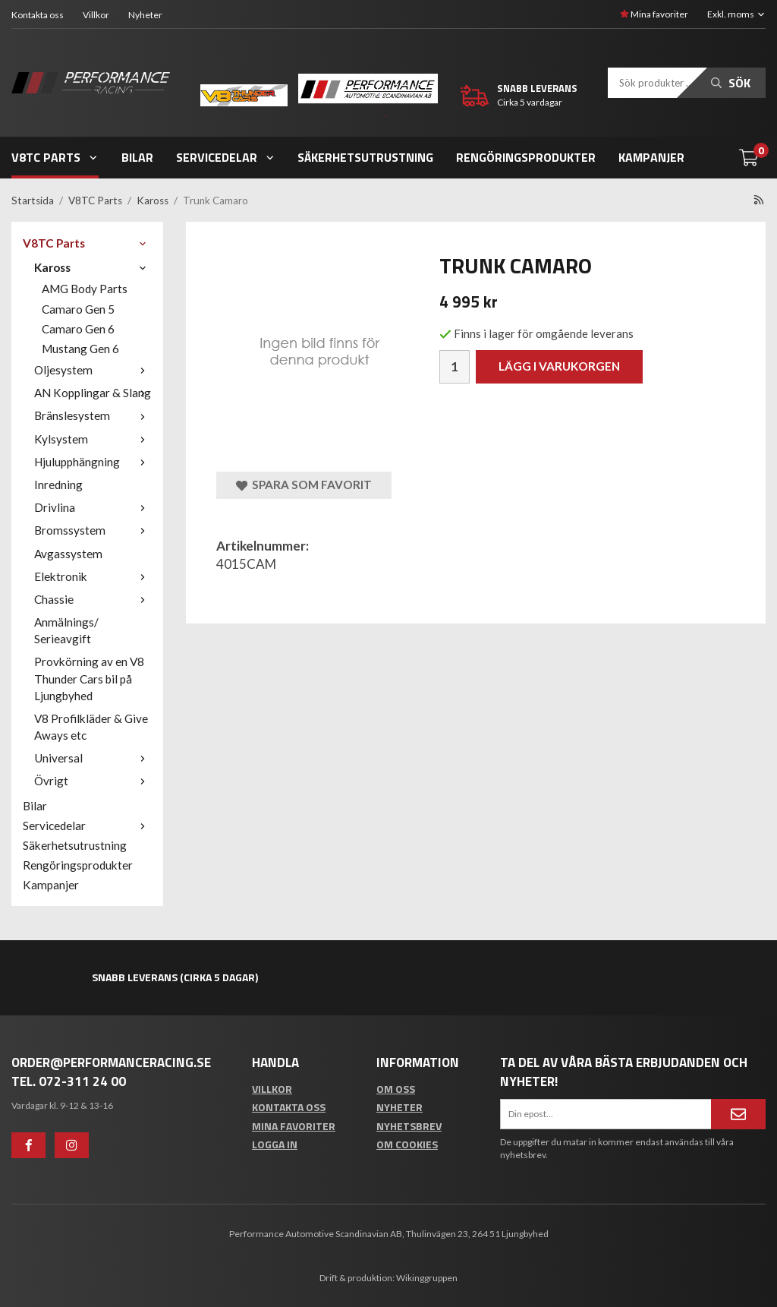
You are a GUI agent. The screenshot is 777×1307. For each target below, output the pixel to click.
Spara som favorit (304, 485)
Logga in (274, 1144)
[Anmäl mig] (738, 1114)
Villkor (96, 15)
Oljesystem (93, 370)
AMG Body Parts (84, 288)
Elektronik (93, 576)
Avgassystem (68, 553)
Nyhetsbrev (409, 1126)
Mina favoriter (654, 14)
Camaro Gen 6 (78, 329)
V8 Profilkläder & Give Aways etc (91, 727)
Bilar (137, 157)
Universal (93, 758)
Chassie (93, 599)
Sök (730, 83)
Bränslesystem (93, 415)
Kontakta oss (37, 15)
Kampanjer (651, 157)
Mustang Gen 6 (80, 348)
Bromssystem (93, 530)
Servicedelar (225, 157)
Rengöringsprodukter (526, 157)
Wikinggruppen (427, 1277)
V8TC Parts (55, 157)
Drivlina (93, 507)
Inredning (58, 484)
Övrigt (93, 781)
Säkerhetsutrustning (365, 157)
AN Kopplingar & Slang (93, 392)
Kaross (93, 267)
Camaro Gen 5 (78, 309)
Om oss (395, 1089)
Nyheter (145, 15)
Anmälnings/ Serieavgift (66, 630)
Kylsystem (93, 439)
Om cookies (407, 1144)
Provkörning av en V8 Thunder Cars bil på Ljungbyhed (89, 678)
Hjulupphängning (93, 462)
